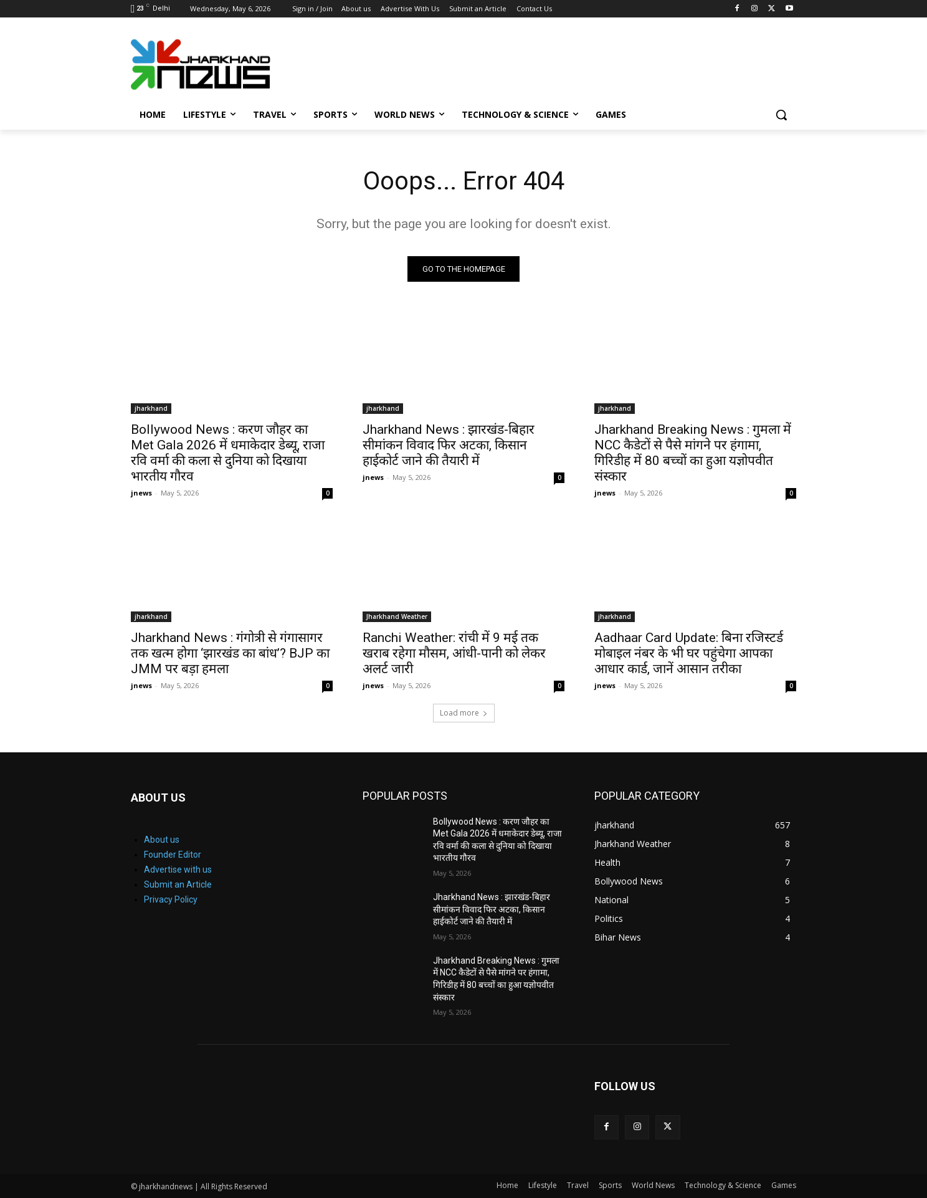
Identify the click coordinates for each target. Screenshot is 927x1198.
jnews (141, 492)
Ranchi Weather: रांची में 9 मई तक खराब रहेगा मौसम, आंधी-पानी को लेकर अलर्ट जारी (454, 653)
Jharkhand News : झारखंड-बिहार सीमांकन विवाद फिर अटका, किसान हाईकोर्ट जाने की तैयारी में (449, 445)
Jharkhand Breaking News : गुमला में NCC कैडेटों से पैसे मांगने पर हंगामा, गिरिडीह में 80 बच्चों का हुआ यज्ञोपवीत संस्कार (692, 453)
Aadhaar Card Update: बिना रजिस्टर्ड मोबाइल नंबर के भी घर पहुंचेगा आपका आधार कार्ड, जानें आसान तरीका (688, 653)
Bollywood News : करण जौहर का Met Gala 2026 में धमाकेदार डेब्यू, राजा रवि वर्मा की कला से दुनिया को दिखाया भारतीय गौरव (228, 453)
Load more (464, 712)
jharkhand (151, 408)
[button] (781, 115)
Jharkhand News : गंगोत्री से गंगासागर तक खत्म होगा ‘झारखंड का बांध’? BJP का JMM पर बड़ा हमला (230, 653)
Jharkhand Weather (396, 616)
